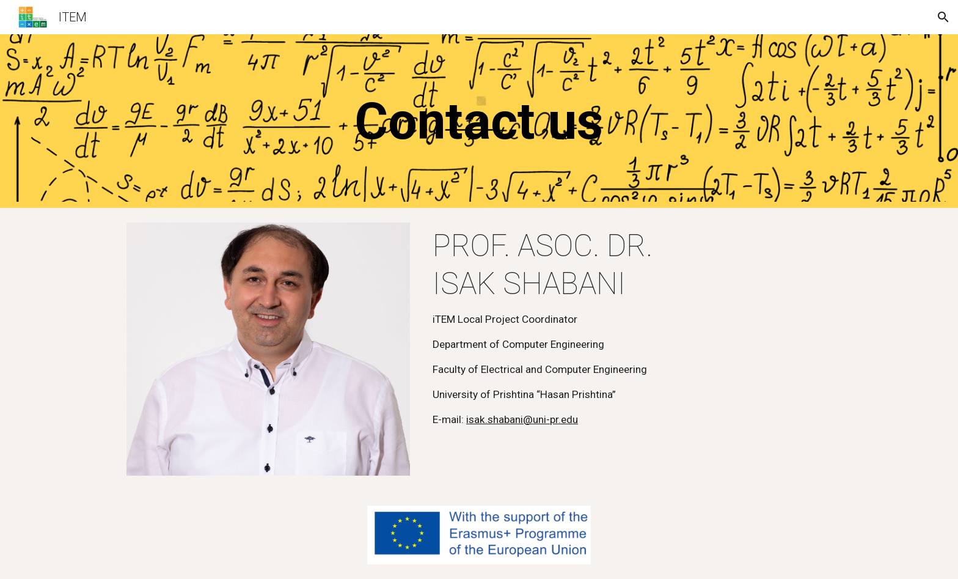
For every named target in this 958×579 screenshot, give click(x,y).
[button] (943, 17)
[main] (479, 121)
